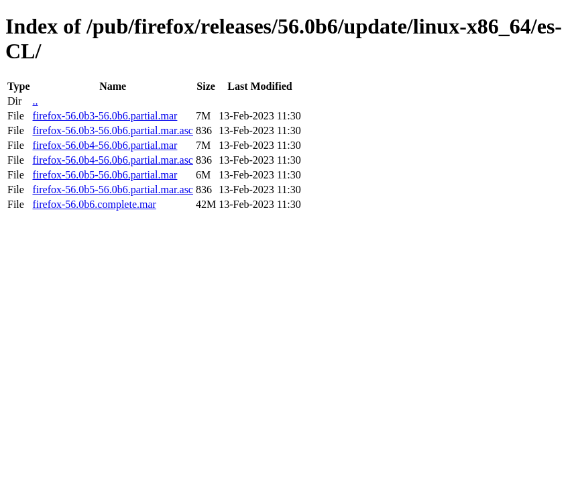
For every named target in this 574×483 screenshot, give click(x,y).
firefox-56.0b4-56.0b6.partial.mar (104, 145)
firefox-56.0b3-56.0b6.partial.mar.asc (112, 130)
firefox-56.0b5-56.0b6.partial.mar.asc (112, 189)
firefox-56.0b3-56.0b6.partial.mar (104, 115)
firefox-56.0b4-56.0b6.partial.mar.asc (112, 160)
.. (35, 101)
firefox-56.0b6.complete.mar (94, 204)
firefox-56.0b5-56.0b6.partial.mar (104, 174)
